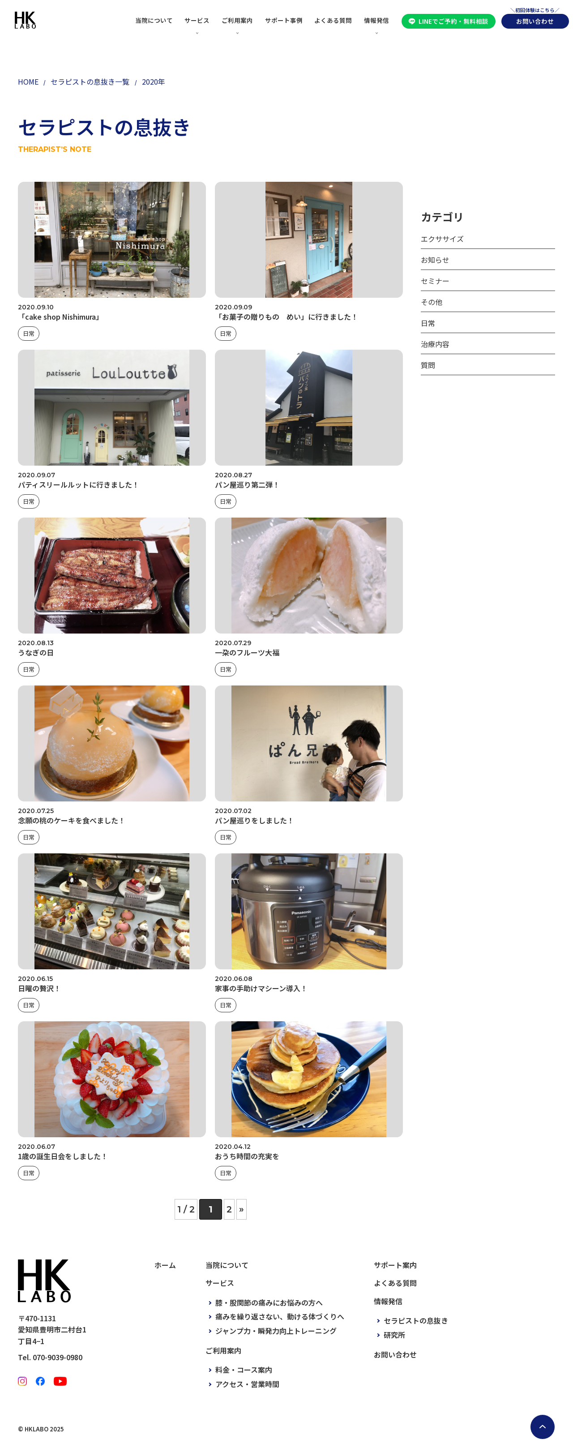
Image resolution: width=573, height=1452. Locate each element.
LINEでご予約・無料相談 (453, 21)
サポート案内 (395, 1264)
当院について (154, 20)
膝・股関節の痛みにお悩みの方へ (269, 1302)
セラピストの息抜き (416, 1320)
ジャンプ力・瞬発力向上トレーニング (276, 1330)
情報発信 (376, 20)
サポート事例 (284, 20)
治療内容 (435, 343)
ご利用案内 (237, 20)
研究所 (394, 1334)
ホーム (165, 1264)
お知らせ (435, 259)
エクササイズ (442, 238)
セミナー (435, 280)
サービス (197, 20)
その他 (431, 301)
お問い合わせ (535, 21)
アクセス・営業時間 (247, 1384)
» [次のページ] (241, 1209)
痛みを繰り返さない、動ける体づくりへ (279, 1316)
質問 (428, 365)
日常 (28, 333)
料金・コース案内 (243, 1369)
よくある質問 (333, 20)
